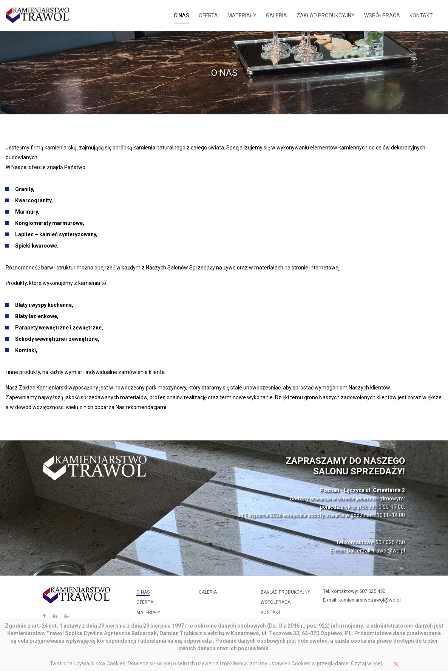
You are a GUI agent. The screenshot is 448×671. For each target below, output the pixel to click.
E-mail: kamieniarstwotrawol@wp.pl (362, 600)
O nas (181, 15)
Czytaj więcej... (368, 663)
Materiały (241, 15)
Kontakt (421, 15)
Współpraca (382, 15)
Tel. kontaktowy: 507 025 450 (354, 591)
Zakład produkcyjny (326, 15)
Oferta (208, 15)
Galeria (276, 15)
